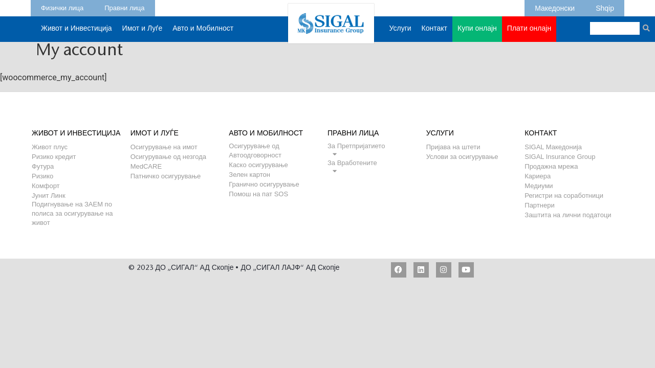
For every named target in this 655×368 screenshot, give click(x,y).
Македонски (555, 6)
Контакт (434, 34)
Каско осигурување (258, 165)
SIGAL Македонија (553, 147)
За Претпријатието (356, 146)
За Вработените (352, 163)
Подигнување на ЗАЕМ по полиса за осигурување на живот (72, 204)
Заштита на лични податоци (568, 215)
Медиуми (539, 186)
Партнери (539, 205)
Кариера (538, 176)
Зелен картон (249, 174)
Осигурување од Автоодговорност (255, 146)
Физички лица (62, 6)
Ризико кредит (54, 156)
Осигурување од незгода (168, 156)
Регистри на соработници (564, 195)
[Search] (646, 28)
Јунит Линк (49, 195)
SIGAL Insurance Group (560, 156)
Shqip (605, 6)
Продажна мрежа (551, 166)
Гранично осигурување (264, 184)
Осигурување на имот (164, 147)
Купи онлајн (477, 34)
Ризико (42, 176)
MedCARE (146, 166)
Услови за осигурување (462, 156)
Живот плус (50, 147)
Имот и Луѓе (142, 34)
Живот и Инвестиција (76, 34)
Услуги (400, 34)
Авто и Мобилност (202, 34)
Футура (43, 166)
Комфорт (46, 186)
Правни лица (124, 6)
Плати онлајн (529, 29)
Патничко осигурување (165, 176)
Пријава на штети (453, 147)
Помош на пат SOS (258, 194)
